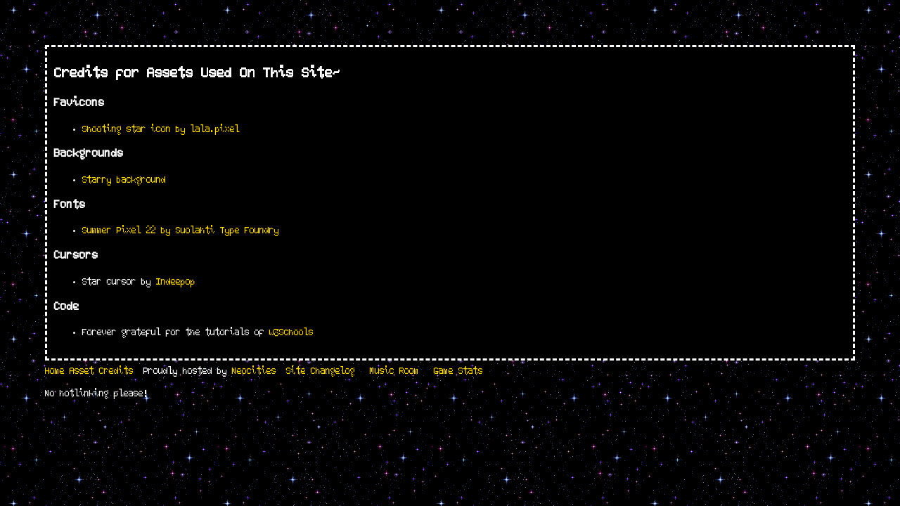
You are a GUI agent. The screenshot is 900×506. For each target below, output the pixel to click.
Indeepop (175, 284)
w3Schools (291, 334)
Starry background (124, 182)
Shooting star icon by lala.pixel (161, 131)
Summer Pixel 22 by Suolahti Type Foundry (180, 232)
